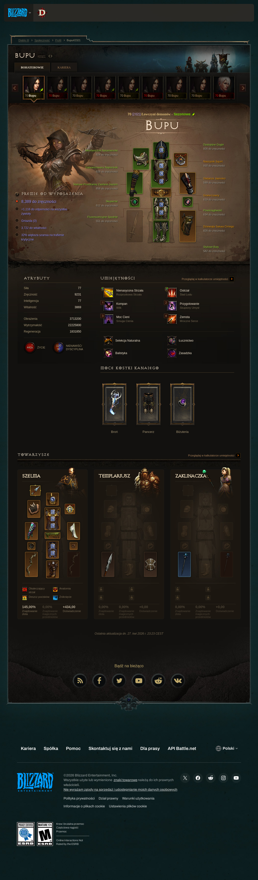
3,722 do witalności (31, 228)
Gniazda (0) (26, 221)
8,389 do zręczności (36, 202)
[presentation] (18, 13)
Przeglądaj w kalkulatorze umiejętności (208, 279)
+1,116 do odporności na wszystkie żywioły (41, 211)
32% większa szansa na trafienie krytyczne (40, 237)
